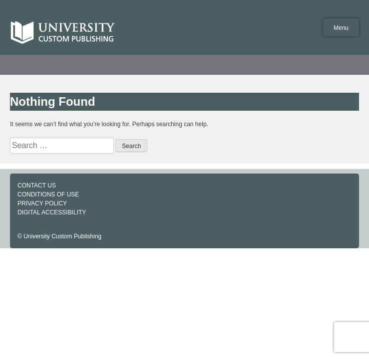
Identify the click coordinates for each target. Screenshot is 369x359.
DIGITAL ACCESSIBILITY (51, 212)
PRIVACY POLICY (42, 203)
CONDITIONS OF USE (48, 194)
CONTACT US (36, 185)
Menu (341, 27)
